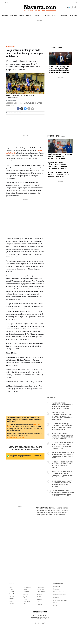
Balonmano (41, 587)
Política (11, 589)
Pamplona (13, 15)
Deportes (38, 15)
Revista (54, 15)
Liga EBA (19, 113)
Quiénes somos (58, 583)
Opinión (21, 15)
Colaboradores (27, 587)
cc (46, 615)
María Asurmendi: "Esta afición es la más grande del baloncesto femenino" (60, 156)
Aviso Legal (57, 597)
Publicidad (57, 589)
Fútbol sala (41, 589)
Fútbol (25, 599)
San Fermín (63, 15)
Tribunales (12, 594)
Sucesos (12, 591)
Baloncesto (27, 601)
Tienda (56, 606)
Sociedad (12, 596)
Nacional (47, 15)
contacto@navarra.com (15, 437)
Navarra (5, 15)
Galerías (40, 602)
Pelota (25, 603)
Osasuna (29, 15)
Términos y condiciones (58, 508)
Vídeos (40, 604)
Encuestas (26, 591)
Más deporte (41, 591)
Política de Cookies (59, 592)
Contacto (57, 586)
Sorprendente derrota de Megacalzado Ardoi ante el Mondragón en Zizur (58, 175)
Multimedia (73, 15)
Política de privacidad (60, 594)
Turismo (56, 603)
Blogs (25, 589)
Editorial (12, 603)
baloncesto (12, 113)
